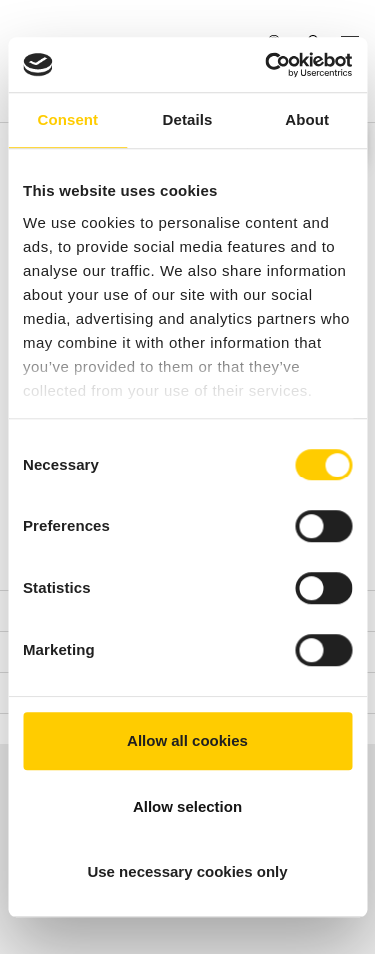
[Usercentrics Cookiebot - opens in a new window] (267, 65)
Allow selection (187, 806)
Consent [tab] (67, 119)
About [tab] (307, 119)
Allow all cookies (187, 740)
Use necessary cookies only (187, 871)
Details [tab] (188, 119)
